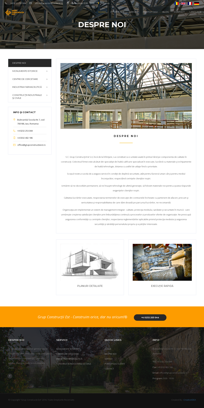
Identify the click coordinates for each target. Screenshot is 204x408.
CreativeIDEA (189, 399)
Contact (179, 12)
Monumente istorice (25, 71)
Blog (166, 12)
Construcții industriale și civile (73, 363)
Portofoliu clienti (115, 363)
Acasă (108, 348)
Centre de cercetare (25, 79)
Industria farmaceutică (27, 87)
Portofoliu (150, 12)
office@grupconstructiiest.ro (31, 144)
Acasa (102, 12)
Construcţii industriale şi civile (27, 96)
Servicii (133, 12)
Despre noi (117, 12)
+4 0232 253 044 (150, 317)
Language (196, 12)
